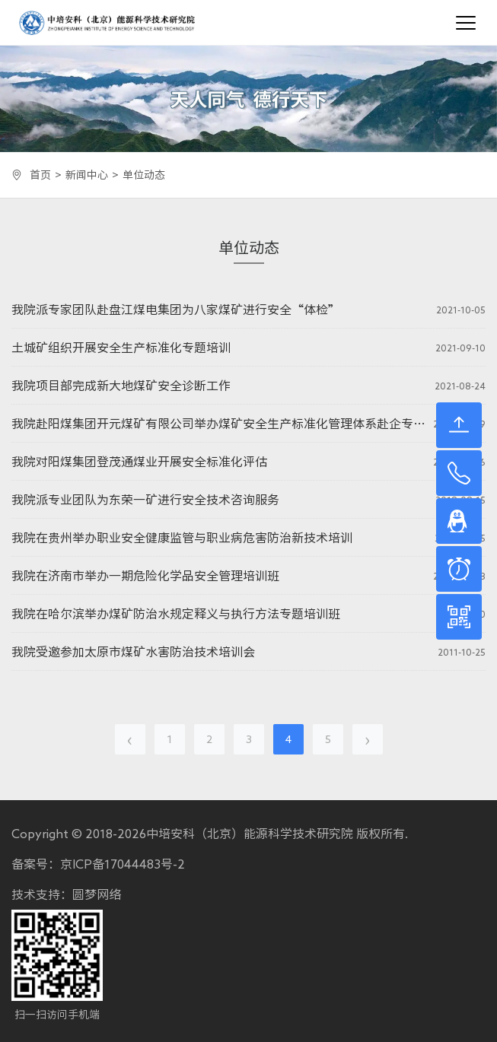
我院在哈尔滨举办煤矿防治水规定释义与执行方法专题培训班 (175, 614)
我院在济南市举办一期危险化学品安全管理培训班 (145, 576)
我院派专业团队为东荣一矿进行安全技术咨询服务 (145, 500)
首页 (40, 175)
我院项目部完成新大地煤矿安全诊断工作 (121, 386)
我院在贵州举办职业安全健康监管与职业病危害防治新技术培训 (181, 538)
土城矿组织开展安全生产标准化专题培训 (121, 348)
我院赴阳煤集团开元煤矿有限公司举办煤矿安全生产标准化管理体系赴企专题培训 (218, 424)
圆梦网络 (96, 894)
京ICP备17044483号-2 (122, 864)
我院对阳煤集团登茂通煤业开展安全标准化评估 (139, 462)
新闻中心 (86, 175)
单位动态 (144, 175)
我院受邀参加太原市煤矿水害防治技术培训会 (133, 652)
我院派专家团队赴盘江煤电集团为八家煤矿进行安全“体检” (175, 309)
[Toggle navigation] (466, 23)
